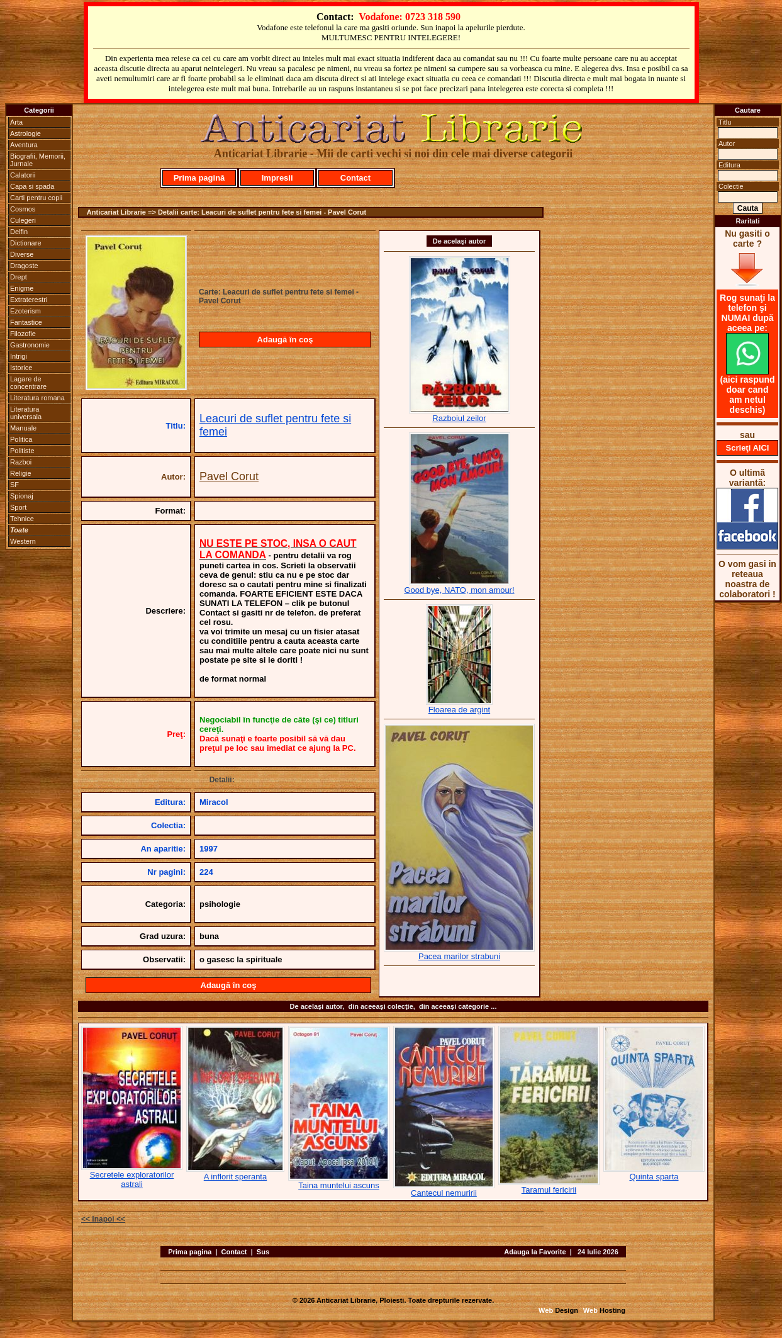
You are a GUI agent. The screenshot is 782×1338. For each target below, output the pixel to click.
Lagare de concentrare (28, 382)
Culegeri (23, 220)
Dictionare (26, 243)
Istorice (21, 367)
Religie (20, 473)
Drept (18, 277)
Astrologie (25, 133)
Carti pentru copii (36, 197)
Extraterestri (28, 299)
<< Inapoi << (103, 1219)
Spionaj (21, 496)
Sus (263, 1252)
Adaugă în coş (285, 339)
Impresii (277, 178)
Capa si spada (32, 186)
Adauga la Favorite (535, 1252)
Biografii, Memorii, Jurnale (37, 159)
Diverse (21, 254)
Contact (355, 178)
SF (14, 484)
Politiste (22, 450)
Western (23, 541)
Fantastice (26, 322)
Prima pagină (199, 178)
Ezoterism (25, 311)
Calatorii (22, 175)
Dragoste (24, 265)
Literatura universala (26, 412)
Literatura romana (37, 398)
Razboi (20, 462)
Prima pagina (189, 1252)
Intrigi (18, 356)
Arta (16, 122)
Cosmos (22, 209)
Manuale (23, 428)
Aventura (24, 145)
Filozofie (23, 333)
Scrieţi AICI (747, 448)
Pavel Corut (229, 476)
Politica (21, 439)
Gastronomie (30, 345)
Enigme (21, 288)
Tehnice (22, 518)
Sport (18, 507)
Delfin (19, 231)
